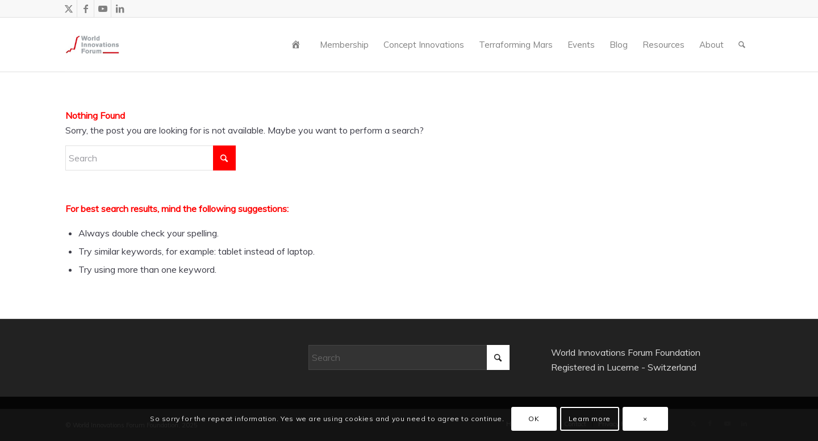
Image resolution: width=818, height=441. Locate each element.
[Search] (742, 45)
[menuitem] (298, 45)
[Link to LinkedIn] (119, 8)
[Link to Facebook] (85, 8)
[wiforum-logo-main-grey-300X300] (92, 45)
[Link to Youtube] (102, 8)
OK (533, 418)
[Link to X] (68, 8)
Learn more (590, 418)
